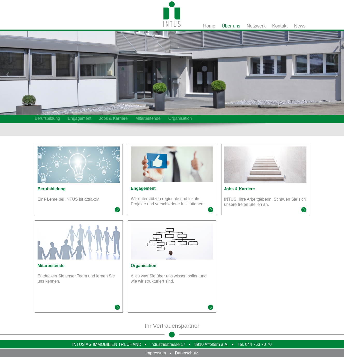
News (299, 26)
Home (209, 26)
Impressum (156, 353)
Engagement (79, 118)
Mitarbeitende (148, 118)
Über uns (231, 26)
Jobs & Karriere (113, 118)
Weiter (336, 74)
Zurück (7, 74)
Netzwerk (256, 26)
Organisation (180, 118)
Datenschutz (186, 353)
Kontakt (280, 26)
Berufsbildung (47, 118)
